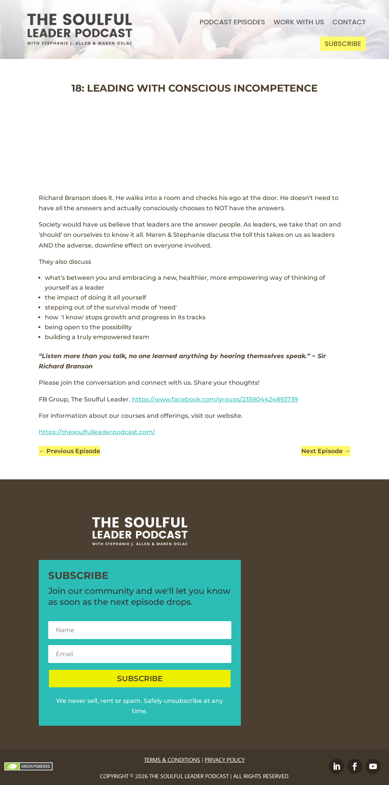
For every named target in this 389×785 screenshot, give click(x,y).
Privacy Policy (225, 759)
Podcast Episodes (232, 22)
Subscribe (342, 43)
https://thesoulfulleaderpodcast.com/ (97, 432)
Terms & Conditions (172, 759)
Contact (349, 22)
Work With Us (299, 22)
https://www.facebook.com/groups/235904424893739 (215, 399)
